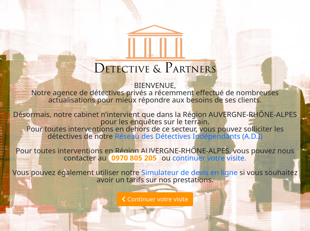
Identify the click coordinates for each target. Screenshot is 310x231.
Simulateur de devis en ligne (189, 172)
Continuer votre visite (155, 199)
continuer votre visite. (209, 158)
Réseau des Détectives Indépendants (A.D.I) (188, 136)
